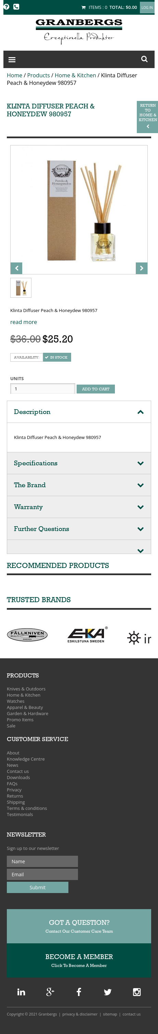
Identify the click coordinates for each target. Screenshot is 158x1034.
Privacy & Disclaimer (80, 1014)
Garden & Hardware (27, 713)
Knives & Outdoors (26, 689)
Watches (16, 701)
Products (38, 75)
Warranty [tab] (28, 507)
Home (14, 75)
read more (23, 322)
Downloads (18, 777)
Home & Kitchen (75, 75)
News (12, 765)
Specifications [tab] (35, 463)
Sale (11, 726)
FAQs (12, 783)
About (13, 753)
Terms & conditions (27, 808)
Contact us (18, 771)
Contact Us (132, 1014)
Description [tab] (32, 412)
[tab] (79, 547)
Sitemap (110, 1014)
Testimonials (20, 814)
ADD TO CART (95, 389)
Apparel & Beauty (25, 707)
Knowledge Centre (26, 759)
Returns (15, 796)
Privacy (14, 790)
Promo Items (20, 719)
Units (17, 378)
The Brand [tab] (30, 485)
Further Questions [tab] (41, 529)
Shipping (16, 802)
